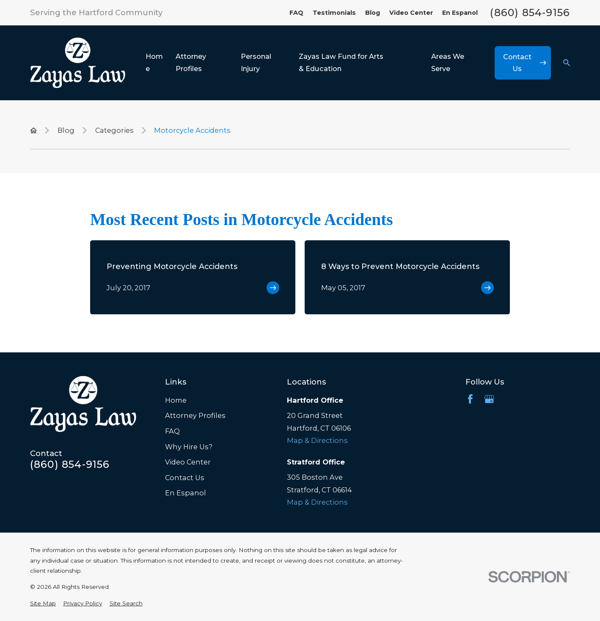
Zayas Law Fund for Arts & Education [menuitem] (341, 62)
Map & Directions (317, 440)
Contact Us (184, 477)
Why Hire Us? (188, 446)
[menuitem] (43, 603)
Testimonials (334, 12)
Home (176, 400)
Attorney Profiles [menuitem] (191, 62)
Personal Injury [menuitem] (256, 62)
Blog (372, 12)
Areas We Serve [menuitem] (447, 62)
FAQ (296, 12)
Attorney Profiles (195, 415)
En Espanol (460, 12)
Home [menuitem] (154, 62)
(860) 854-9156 (530, 13)
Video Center (411, 12)
